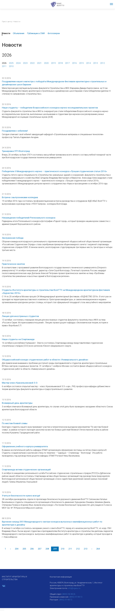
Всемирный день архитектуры (17, 403)
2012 (102, 63)
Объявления (18, 33)
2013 (95, 63)
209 (55, 549)
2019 (53, 63)
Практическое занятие (13, 264)
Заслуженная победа (12, 238)
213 (85, 549)
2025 (11, 63)
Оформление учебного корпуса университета (25, 446)
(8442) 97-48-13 (75, 597)
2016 (74, 63)
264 (98, 549)
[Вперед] (91, 549)
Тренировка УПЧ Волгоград (16, 151)
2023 (25, 63)
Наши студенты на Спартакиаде (18, 339)
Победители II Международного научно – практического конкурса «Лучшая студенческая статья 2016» (54, 171)
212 (78, 549)
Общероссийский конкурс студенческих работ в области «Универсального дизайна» (45, 359)
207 (39, 549)
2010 (11, 66)
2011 (4, 66)
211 (70, 549)
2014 (88, 63)
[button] (2, 610)
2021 (39, 63)
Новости (6, 33)
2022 (32, 63)
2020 (46, 63)
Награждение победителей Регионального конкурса (28, 217)
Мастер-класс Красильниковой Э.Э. (20, 382)
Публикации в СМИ (36, 33)
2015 (81, 63)
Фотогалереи (54, 33)
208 (47, 549)
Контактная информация (61, 577)
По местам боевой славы (14, 423)
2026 (4, 63)
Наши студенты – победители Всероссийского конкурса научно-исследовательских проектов (50, 107)
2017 (67, 63)
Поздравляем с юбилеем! (15, 130)
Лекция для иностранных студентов (20, 316)
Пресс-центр (7, 21)
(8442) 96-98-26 (68, 594)
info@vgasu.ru (74, 588)
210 (62, 549)
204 (16, 549)
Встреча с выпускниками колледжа (20, 197)
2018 (60, 63)
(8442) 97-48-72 (65, 600)
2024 (18, 63)
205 (24, 549)
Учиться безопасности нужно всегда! (21, 495)
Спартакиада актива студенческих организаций (26, 469)
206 (32, 549)
